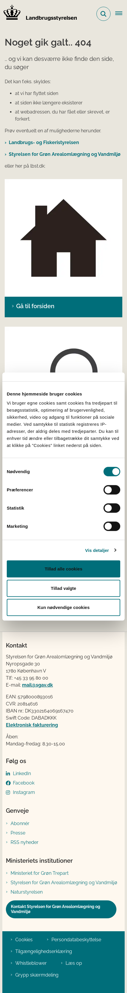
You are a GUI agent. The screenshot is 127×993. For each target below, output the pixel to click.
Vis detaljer (97, 550)
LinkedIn (22, 773)
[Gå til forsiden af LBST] (38, 14)
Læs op (74, 963)
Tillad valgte (63, 587)
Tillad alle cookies (63, 568)
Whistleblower (31, 963)
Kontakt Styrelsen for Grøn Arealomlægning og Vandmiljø (55, 909)
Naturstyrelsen (27, 892)
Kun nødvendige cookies (63, 607)
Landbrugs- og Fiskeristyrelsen (44, 142)
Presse (18, 833)
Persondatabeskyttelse (76, 939)
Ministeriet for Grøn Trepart (39, 873)
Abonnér (20, 823)
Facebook (23, 783)
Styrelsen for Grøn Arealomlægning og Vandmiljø (65, 154)
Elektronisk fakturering (32, 725)
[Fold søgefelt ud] (103, 14)
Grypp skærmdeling (37, 975)
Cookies (24, 939)
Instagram (24, 792)
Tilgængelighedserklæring (43, 951)
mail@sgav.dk (37, 685)
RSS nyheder (25, 842)
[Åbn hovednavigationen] (121, 13)
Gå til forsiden (35, 306)
